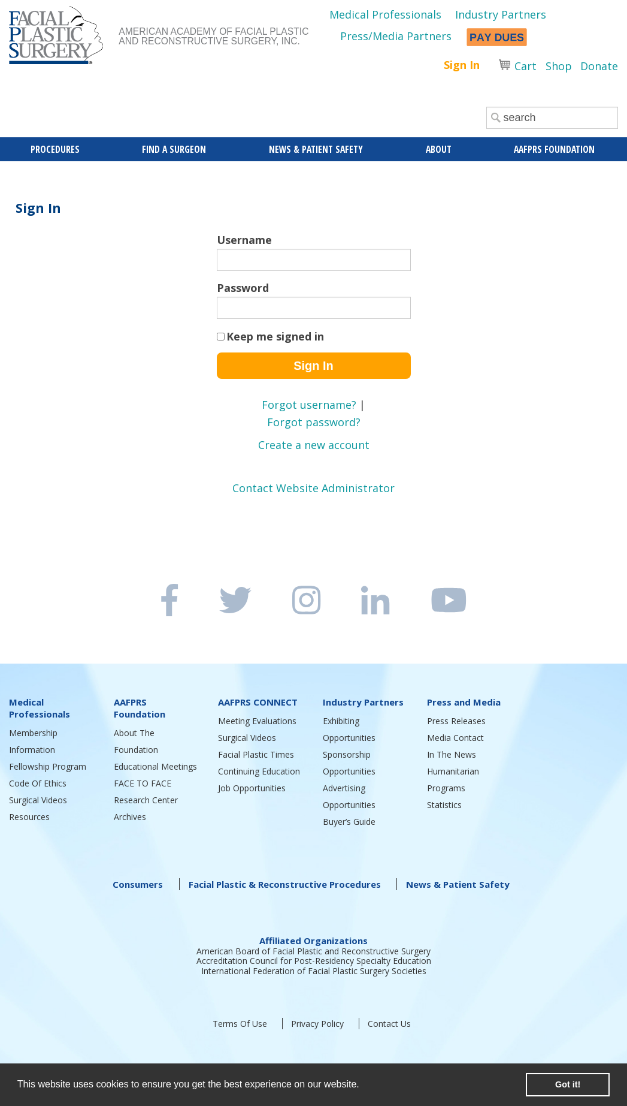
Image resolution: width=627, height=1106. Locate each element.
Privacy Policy (317, 1023)
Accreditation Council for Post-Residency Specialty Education (313, 960)
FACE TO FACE (142, 783)
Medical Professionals (385, 14)
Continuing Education (259, 771)
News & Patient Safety (458, 884)
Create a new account (313, 445)
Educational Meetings (155, 766)
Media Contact (455, 737)
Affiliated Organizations (313, 941)
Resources (29, 816)
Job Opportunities (252, 788)
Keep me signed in (275, 336)
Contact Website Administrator (313, 488)
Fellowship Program (47, 766)
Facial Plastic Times (256, 754)
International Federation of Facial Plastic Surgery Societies (313, 971)
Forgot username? (309, 404)
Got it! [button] (567, 1084)
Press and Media (464, 702)
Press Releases (456, 721)
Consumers (138, 884)
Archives (130, 816)
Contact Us (389, 1023)
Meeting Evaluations (257, 721)
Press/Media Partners (396, 36)
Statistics (444, 804)
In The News (451, 754)
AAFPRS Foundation (139, 708)
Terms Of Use (240, 1023)
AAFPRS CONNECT (258, 702)
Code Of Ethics (37, 783)
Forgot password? (314, 422)
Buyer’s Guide (349, 821)
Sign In (462, 65)
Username (244, 240)
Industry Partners (500, 14)
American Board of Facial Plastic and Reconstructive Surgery (313, 951)
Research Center (146, 800)
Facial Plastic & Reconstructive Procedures (285, 884)
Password (243, 288)
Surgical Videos (38, 800)
